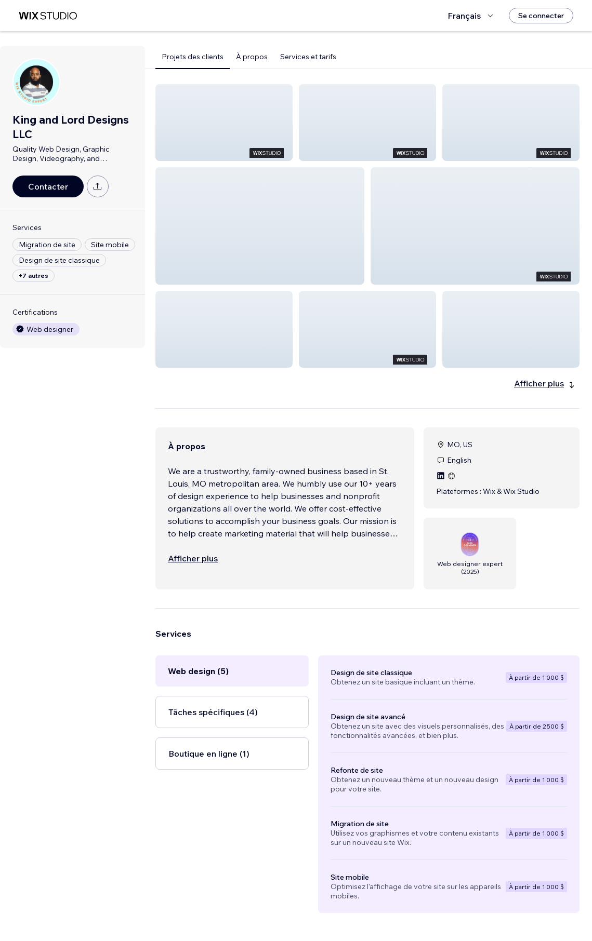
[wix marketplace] (48, 16)
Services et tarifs (308, 56)
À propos (252, 56)
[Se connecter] (541, 15)
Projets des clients (192, 56)
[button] (224, 122)
